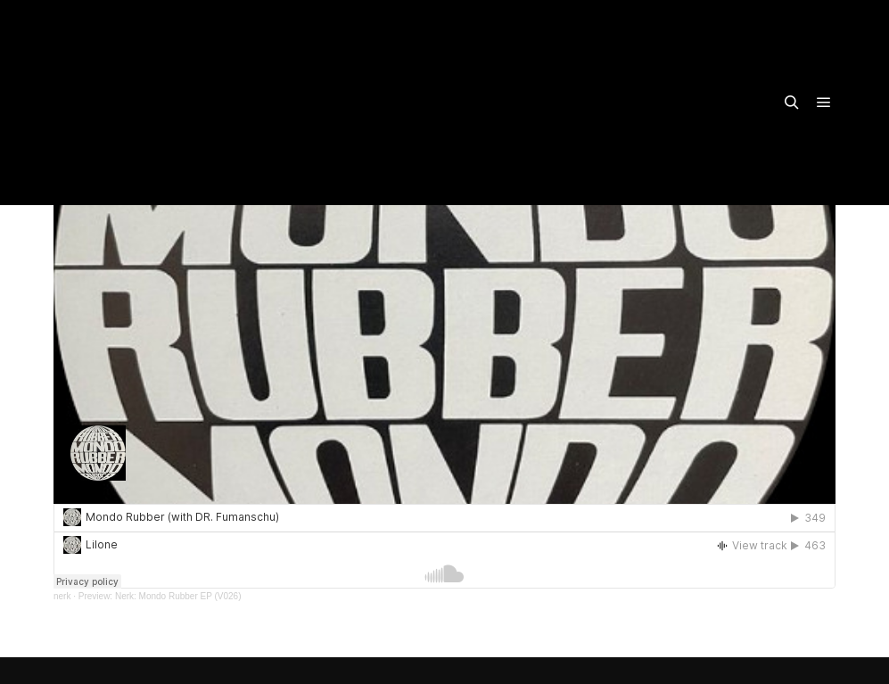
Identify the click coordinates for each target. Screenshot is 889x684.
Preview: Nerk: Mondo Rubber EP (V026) (160, 596)
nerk (62, 596)
